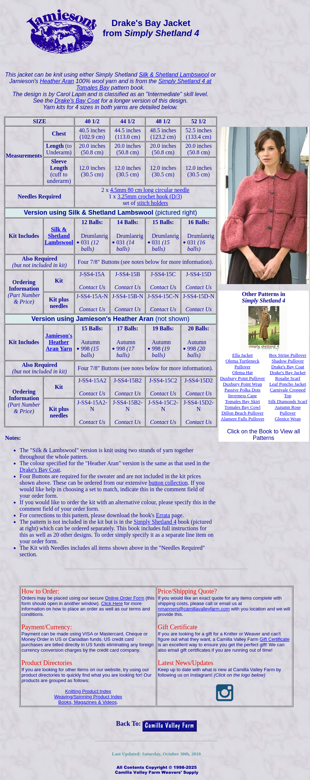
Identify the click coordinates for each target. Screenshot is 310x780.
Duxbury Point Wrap (242, 384)
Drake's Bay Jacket (288, 372)
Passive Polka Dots (243, 390)
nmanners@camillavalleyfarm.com (194, 609)
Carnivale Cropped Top (288, 392)
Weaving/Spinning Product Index (88, 696)
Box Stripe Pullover (287, 355)
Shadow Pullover (288, 361)
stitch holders (152, 203)
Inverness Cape (242, 395)
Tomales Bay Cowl (242, 407)
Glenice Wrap (288, 418)
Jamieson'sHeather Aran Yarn (58, 342)
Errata (163, 515)
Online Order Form (124, 598)
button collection (168, 483)
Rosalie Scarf (288, 378)
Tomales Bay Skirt (242, 401)
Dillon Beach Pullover (242, 413)
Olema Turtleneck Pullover (243, 363)
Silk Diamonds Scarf (287, 401)
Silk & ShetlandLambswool (58, 235)
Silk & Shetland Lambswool (174, 75)
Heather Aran (57, 81)
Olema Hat (242, 372)
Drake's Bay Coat (77, 101)
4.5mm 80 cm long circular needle (149, 190)
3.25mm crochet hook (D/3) (150, 196)
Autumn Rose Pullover (288, 410)
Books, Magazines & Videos (87, 702)
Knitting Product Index (88, 691)
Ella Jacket (242, 355)
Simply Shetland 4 (155, 522)
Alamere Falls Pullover (242, 418)
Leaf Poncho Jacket (287, 384)
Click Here (112, 603)
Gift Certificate (274, 639)
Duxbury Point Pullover (242, 378)
